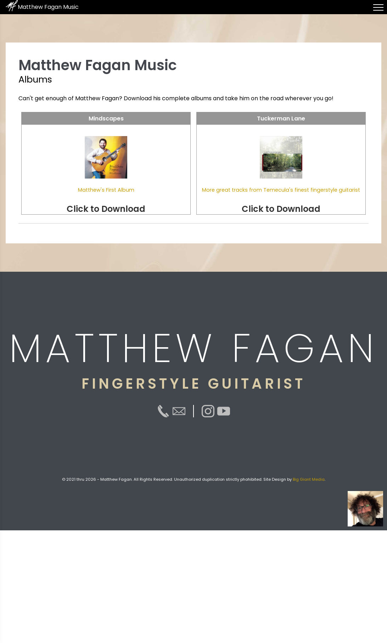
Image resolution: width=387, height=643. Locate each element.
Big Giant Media (309, 479)
